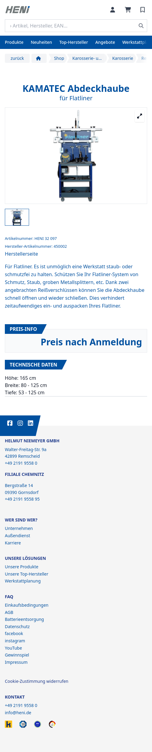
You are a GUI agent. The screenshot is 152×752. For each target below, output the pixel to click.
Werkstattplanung (23, 581)
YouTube (13, 648)
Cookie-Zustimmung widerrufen (36, 681)
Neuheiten (41, 42)
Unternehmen (19, 528)
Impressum (16, 662)
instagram (15, 641)
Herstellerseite (21, 253)
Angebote (105, 42)
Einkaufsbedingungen (26, 605)
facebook (14, 633)
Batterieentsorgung (24, 619)
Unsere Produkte (21, 567)
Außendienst (17, 535)
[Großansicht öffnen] (139, 116)
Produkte (14, 42)
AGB (9, 612)
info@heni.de (18, 712)
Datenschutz (17, 626)
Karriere (13, 543)
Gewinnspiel (17, 655)
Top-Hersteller (73, 42)
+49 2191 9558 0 (21, 705)
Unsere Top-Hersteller (26, 574)
